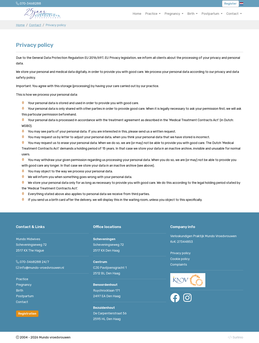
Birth (19, 290)
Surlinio (238, 337)
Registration (27, 313)
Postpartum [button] (210, 14)
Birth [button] (191, 14)
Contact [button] (232, 14)
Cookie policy (180, 259)
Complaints (178, 264)
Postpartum (25, 296)
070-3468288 (30, 262)
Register (230, 3)
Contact (35, 25)
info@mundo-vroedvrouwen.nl (42, 268)
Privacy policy (180, 253)
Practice (22, 279)
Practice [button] (151, 14)
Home (137, 14)
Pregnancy (24, 285)
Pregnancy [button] (172, 14)
